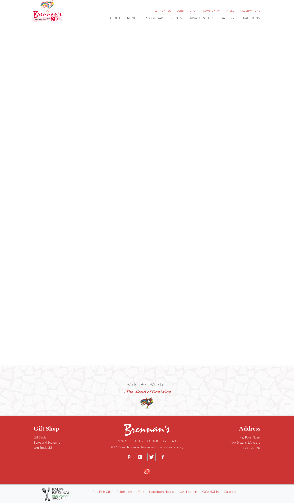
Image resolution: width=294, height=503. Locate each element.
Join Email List (43, 447)
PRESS (230, 10)
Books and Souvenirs (47, 442)
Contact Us (156, 441)
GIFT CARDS (163, 10)
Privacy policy (174, 447)
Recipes (137, 441)
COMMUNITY (211, 10)
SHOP (193, 10)
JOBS (180, 10)
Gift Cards (40, 437)
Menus (122, 441)
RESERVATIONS (250, 10)
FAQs (173, 441)
